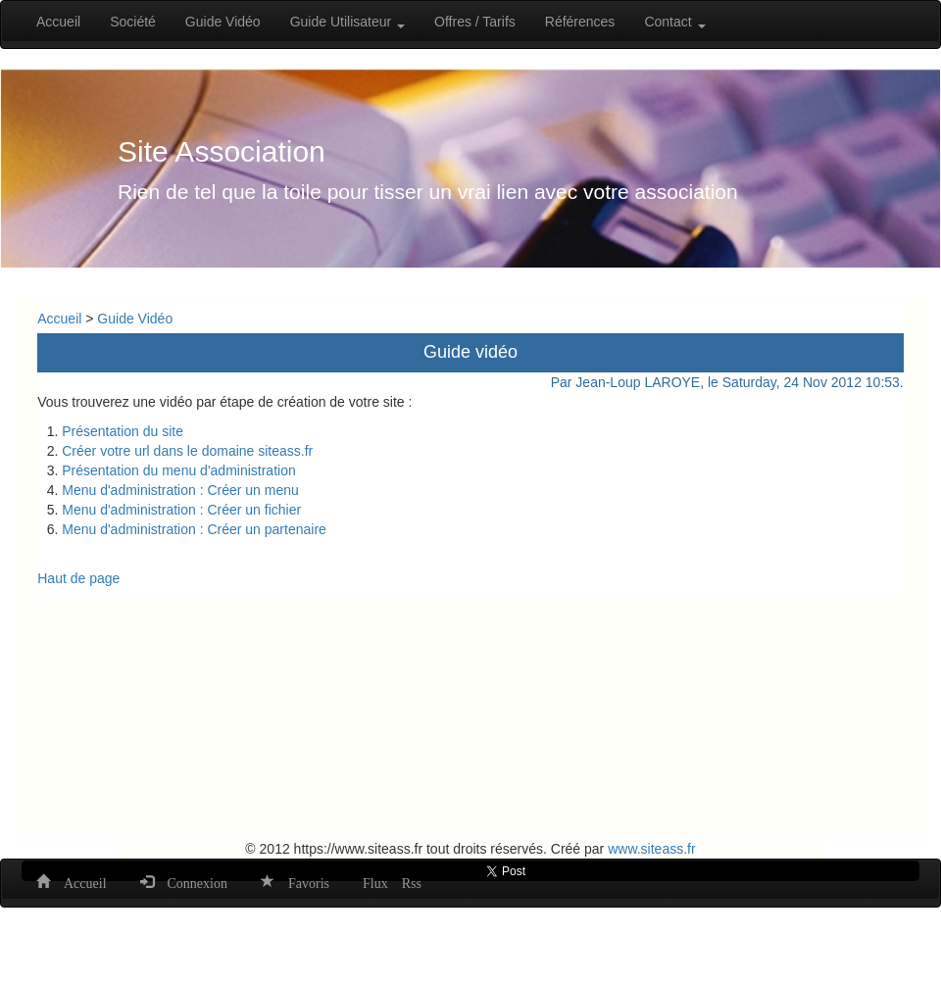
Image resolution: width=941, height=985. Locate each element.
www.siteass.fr (651, 849)
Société (133, 21)
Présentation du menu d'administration (178, 470)
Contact (674, 21)
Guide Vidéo (223, 21)
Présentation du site (122, 431)
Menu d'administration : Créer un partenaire (194, 529)
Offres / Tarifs (475, 21)
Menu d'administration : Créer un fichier (183, 509)
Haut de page (78, 578)
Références (580, 21)
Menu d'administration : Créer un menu (180, 490)
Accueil (58, 21)
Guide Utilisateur (347, 21)
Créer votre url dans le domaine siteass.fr (187, 451)
